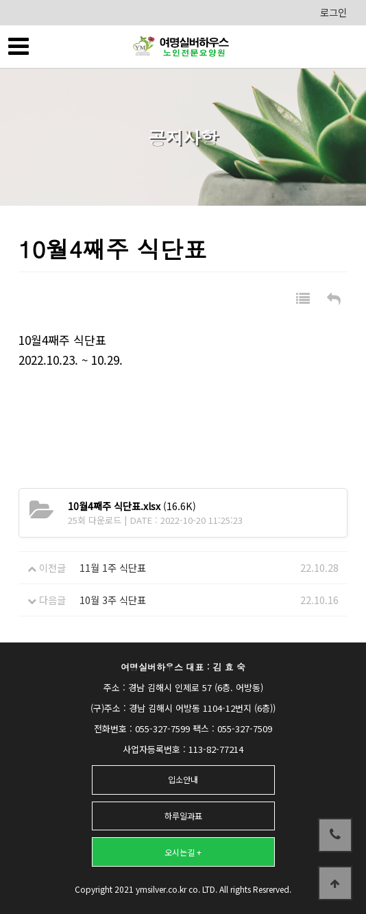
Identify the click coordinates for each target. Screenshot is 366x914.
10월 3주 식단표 (113, 600)
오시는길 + (183, 852)
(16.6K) (132, 506)
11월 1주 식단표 (113, 568)
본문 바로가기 (0, 0)
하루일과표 (183, 815)
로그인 (333, 12)
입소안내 (183, 779)
